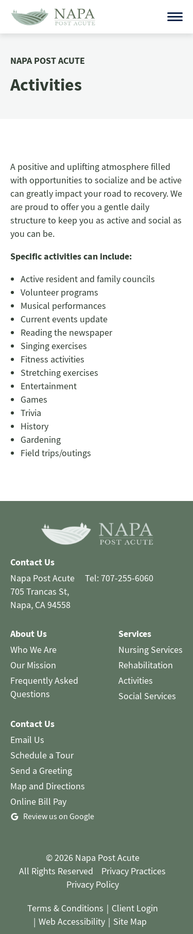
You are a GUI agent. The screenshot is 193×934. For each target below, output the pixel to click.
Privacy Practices (133, 856)
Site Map (130, 906)
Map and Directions (47, 771)
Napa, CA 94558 (40, 590)
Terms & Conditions (65, 893)
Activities (135, 665)
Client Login (135, 893)
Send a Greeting (41, 756)
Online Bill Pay (38, 786)
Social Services (147, 681)
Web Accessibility (72, 906)
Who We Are (33, 635)
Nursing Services (150, 635)
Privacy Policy (92, 869)
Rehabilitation (145, 650)
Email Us (27, 725)
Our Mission (33, 650)
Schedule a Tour (42, 740)
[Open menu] (175, 9)
